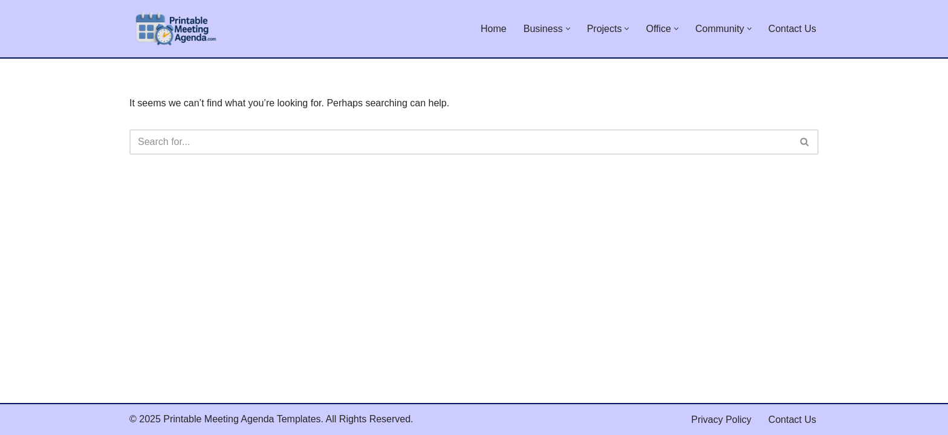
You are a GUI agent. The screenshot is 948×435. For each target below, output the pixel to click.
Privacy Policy (721, 419)
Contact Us (792, 29)
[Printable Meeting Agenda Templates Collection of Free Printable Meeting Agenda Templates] (174, 29)
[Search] (460, 142)
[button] (568, 29)
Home (494, 29)
